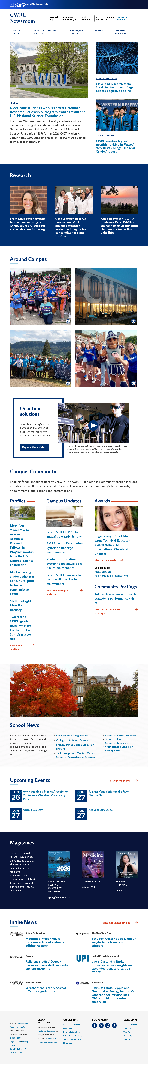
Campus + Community (69, 18)
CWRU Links (130, 1020)
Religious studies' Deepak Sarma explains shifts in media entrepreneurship (47, 965)
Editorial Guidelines (71, 1032)
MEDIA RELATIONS (44, 1021)
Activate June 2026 (100, 810)
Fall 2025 (121, 890)
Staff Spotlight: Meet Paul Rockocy (21, 605)
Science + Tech (100, 32)
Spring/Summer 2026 (59, 897)
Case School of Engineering (72, 735)
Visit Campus (128, 1032)
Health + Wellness (17, 32)
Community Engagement (120, 32)
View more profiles (22, 647)
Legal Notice (15, 1042)
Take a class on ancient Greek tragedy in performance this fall (115, 598)
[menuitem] (20, 32)
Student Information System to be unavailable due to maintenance (64, 563)
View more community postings (116, 611)
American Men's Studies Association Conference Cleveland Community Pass (45, 795)
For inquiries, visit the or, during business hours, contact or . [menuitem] (48, 1034)
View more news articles (116, 922)
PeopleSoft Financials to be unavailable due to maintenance (63, 579)
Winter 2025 (88, 887)
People (14, 103)
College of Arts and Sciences (73, 740)
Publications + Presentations (111, 575)
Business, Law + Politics (77, 32)
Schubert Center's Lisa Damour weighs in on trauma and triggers (113, 942)
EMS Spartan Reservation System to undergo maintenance (64, 548)
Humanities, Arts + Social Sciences (47, 32)
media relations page (46, 1031)
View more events (124, 781)
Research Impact (54, 18)
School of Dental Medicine (120, 735)
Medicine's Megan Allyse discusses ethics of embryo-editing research (45, 942)
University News (105, 136)
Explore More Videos (34, 447)
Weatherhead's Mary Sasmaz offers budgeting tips (46, 989)
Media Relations (87, 18)
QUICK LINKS (70, 1020)
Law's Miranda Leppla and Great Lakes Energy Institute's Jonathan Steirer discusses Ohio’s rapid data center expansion (113, 995)
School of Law (113, 739)
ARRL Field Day (33, 810)
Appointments (103, 572)
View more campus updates (64, 592)
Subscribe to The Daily (72, 1036)
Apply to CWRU (130, 1025)
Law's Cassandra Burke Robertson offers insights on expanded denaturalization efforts (112, 967)
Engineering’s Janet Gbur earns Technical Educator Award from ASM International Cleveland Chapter (112, 545)
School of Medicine (116, 743)
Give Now (127, 1028)
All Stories (99, 18)
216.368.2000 (16, 1038)
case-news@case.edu (48, 1042)
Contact (110, 18)
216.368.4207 (50, 1038)
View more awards (109, 561)
